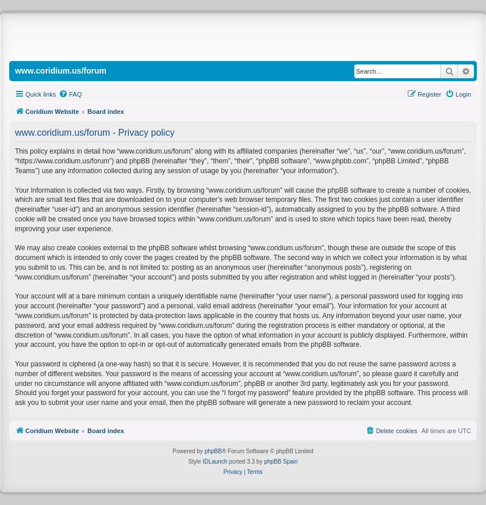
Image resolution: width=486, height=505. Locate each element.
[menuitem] (70, 94)
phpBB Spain (280, 461)
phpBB (213, 451)
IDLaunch (214, 461)
